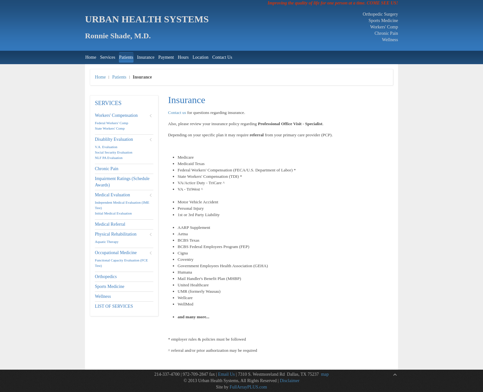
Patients (119, 77)
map (325, 374)
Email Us (226, 374)
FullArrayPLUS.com (248, 387)
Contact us (177, 112)
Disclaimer (289, 380)
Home (100, 77)
